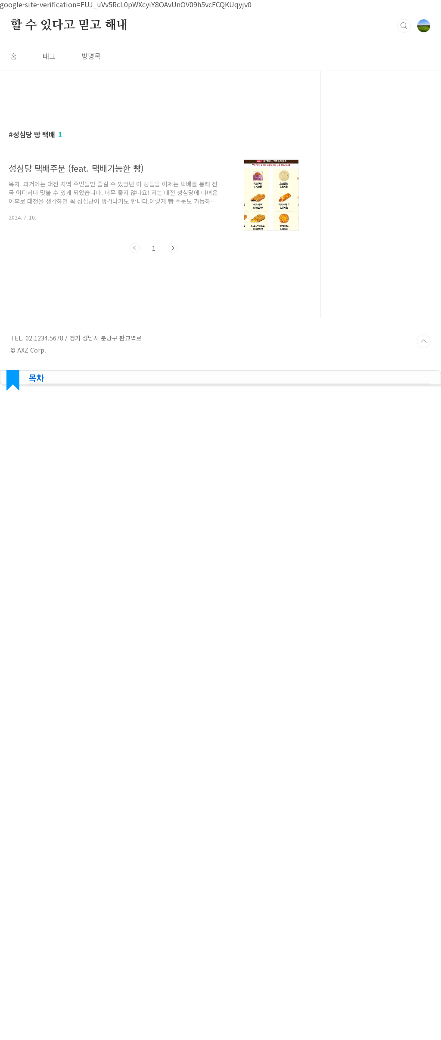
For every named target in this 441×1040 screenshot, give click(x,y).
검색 (404, 25)
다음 (173, 248)
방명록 (91, 56)
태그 (49, 56)
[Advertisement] (387, 269)
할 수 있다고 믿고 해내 (68, 25)
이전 (135, 248)
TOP (424, 436)
